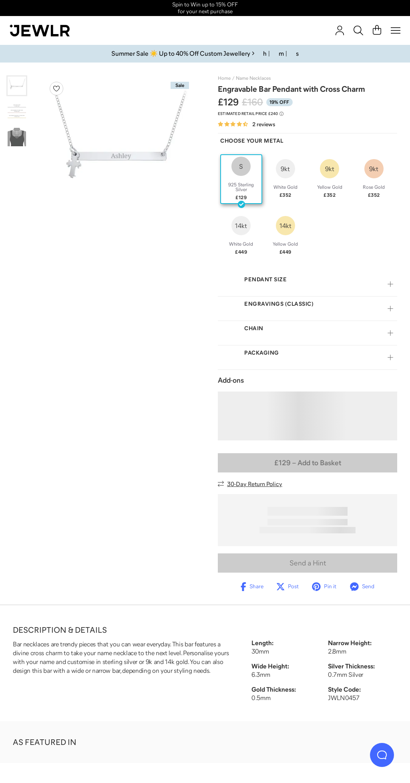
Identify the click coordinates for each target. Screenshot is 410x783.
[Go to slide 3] (16, 137)
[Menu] (395, 30)
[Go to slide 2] (16, 111)
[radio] (241, 179)
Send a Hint (307, 563)
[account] (340, 30)
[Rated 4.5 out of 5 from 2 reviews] (246, 124)
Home (224, 78)
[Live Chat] (382, 755)
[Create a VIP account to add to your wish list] (56, 88)
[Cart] (377, 30)
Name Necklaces (253, 78)
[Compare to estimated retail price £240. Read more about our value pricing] (250, 113)
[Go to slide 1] (16, 85)
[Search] (358, 30)
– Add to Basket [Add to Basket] (307, 463)
